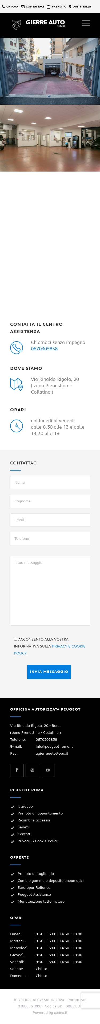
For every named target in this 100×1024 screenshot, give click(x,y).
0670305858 (44, 349)
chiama (12, 6)
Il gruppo (25, 806)
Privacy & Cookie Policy (38, 841)
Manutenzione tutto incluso (41, 901)
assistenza (82, 6)
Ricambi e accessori (34, 820)
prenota (59, 6)
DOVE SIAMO (26, 368)
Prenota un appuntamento (40, 813)
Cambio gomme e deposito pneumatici (51, 881)
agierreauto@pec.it (52, 753)
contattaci (35, 6)
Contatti (24, 834)
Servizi (23, 827)
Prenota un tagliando (36, 874)
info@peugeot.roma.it (54, 746)
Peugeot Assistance (34, 895)
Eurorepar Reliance (34, 888)
